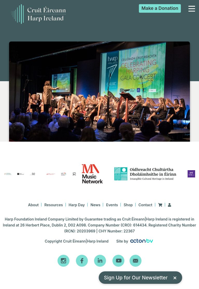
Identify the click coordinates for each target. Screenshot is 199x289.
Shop (128, 205)
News (95, 205)
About (33, 205)
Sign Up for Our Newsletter (140, 277)
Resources (53, 205)
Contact (145, 205)
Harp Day (77, 205)
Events (112, 205)
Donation (159, 8)
